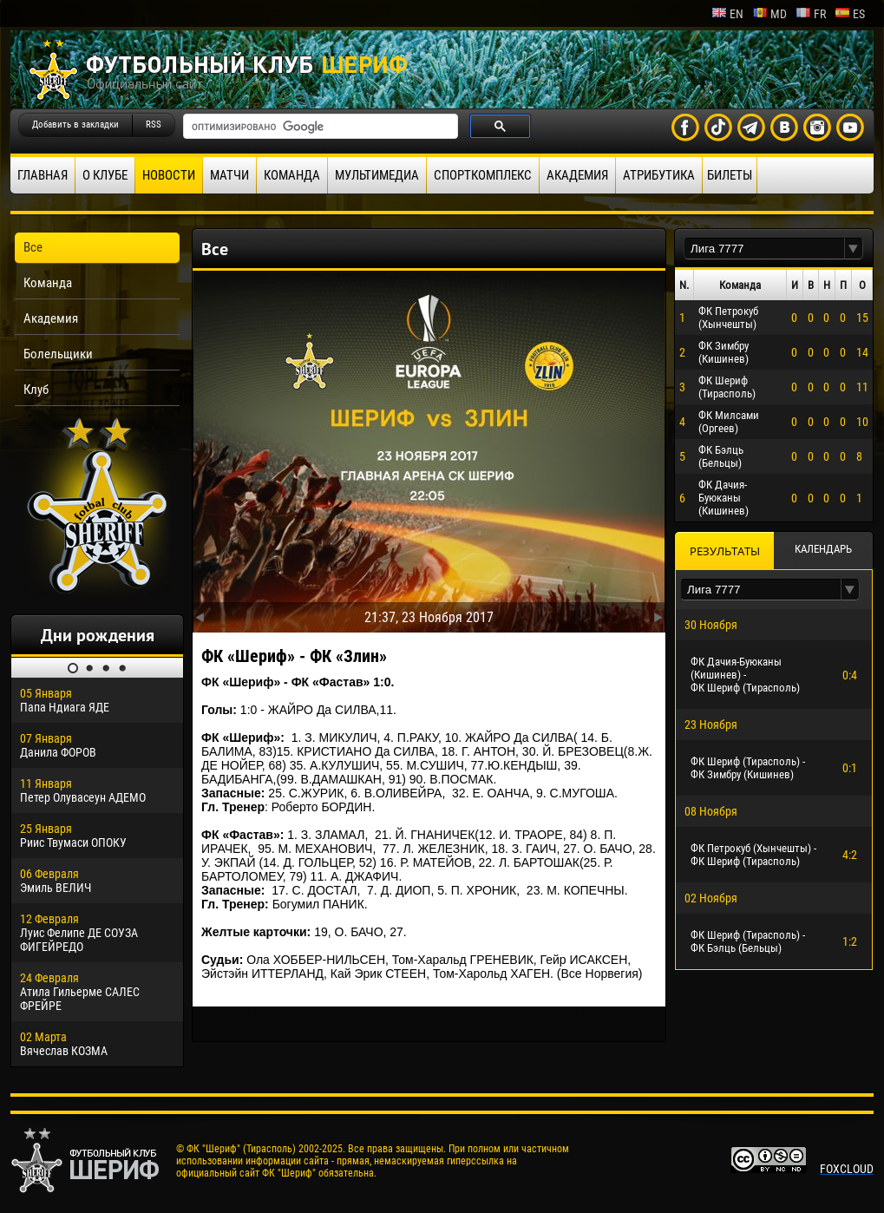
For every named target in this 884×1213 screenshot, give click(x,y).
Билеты (729, 175)
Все (33, 247)
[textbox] (764, 248)
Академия (577, 175)
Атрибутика (659, 175)
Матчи (229, 175)
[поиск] (319, 126)
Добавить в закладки (75, 124)
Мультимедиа (377, 175)
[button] (853, 248)
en (727, 14)
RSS (153, 124)
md (769, 14)
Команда (292, 175)
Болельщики (58, 354)
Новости (168, 175)
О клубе (105, 175)
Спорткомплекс (483, 175)
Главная (42, 175)
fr (811, 14)
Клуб (36, 389)
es (850, 14)
